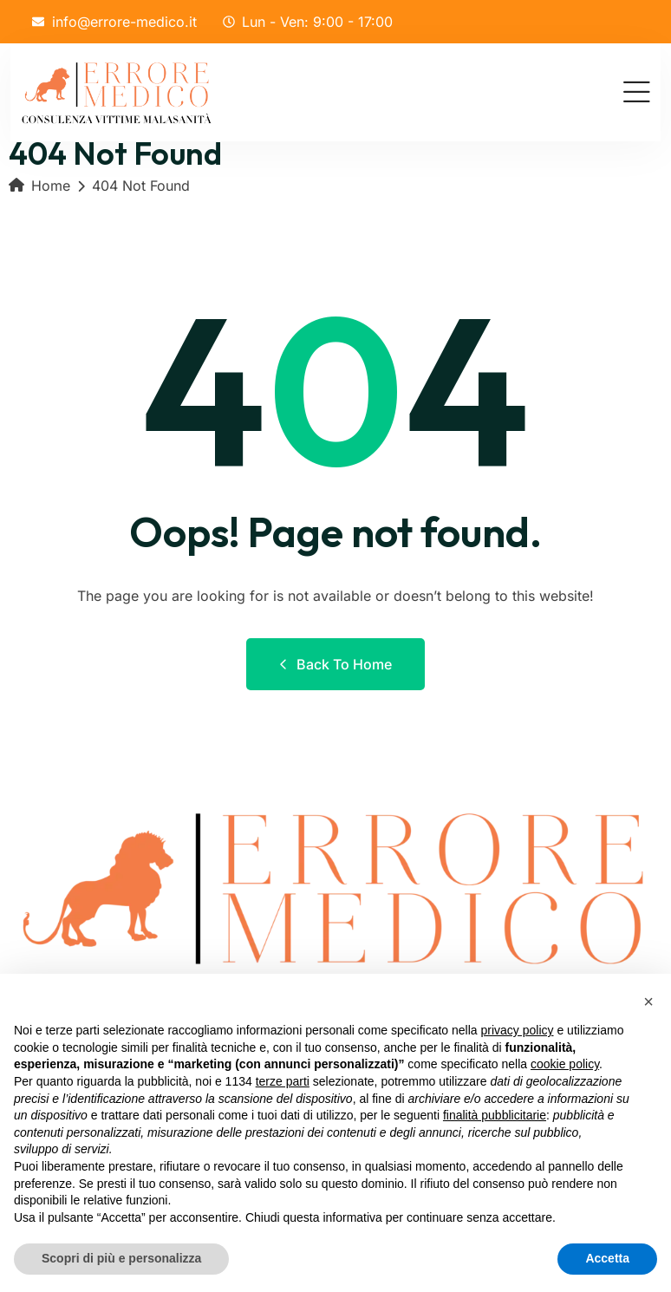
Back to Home (335, 664)
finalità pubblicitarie (494, 1115)
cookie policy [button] (565, 1064)
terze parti (282, 1081)
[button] (648, 1001)
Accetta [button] (607, 1258)
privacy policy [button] (517, 1030)
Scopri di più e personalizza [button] (121, 1258)
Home (39, 185)
